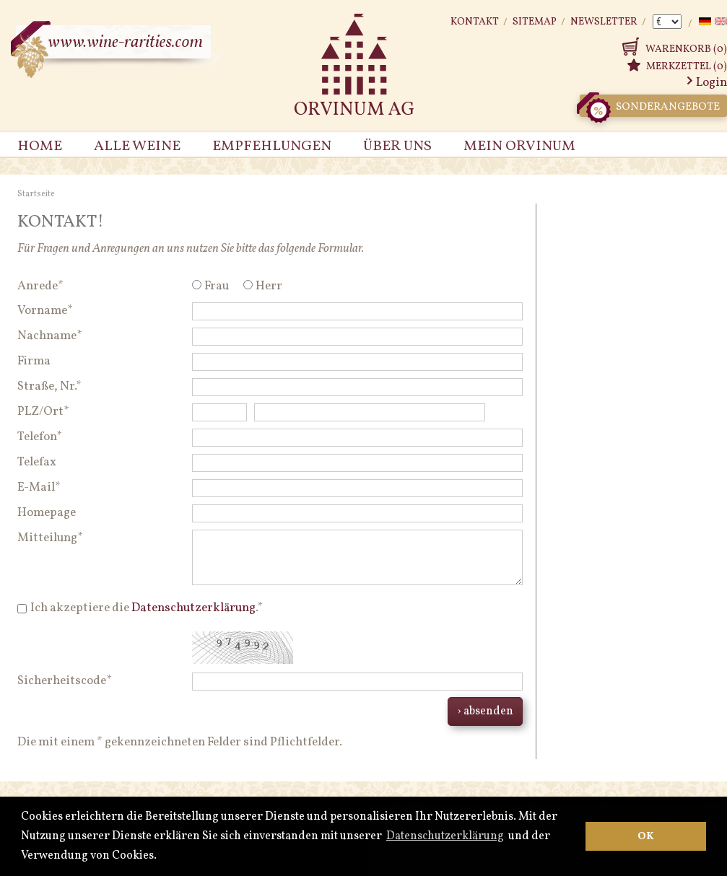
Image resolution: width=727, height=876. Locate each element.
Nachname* (49, 336)
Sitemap (535, 22)
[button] (161, 856)
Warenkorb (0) (686, 49)
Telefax (36, 462)
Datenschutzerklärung (445, 836)
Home (39, 146)
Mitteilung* (50, 538)
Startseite (36, 194)
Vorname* (45, 310)
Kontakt (474, 22)
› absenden (485, 711)
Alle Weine (137, 146)
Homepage (46, 512)
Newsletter (603, 22)
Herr (269, 286)
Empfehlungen (271, 146)
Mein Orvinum (519, 146)
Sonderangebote (650, 106)
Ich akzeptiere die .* (146, 608)
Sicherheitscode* (64, 681)
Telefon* (39, 437)
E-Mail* (39, 487)
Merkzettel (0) (686, 67)
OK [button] (645, 836)
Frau (216, 286)
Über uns (397, 146)
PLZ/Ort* (43, 411)
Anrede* (40, 286)
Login (711, 82)
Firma (34, 361)
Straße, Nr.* (49, 386)
